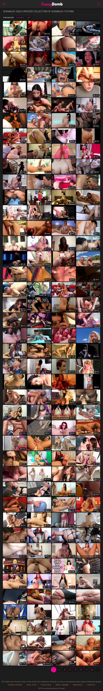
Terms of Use (31, 685)
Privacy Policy (46, 685)
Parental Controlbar (15, 685)
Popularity (20, 17)
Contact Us (91, 685)
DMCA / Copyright (62, 685)
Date (28, 17)
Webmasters (77, 685)
